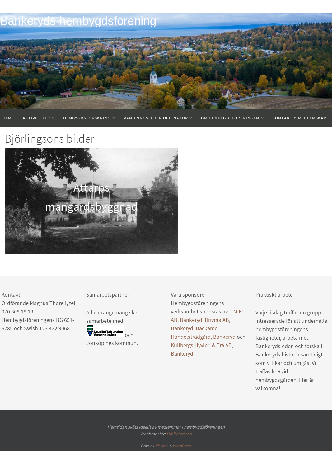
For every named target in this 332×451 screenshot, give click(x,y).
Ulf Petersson (179, 434)
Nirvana (161, 446)
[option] (91, 201)
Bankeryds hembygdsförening (78, 20)
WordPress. (182, 446)
